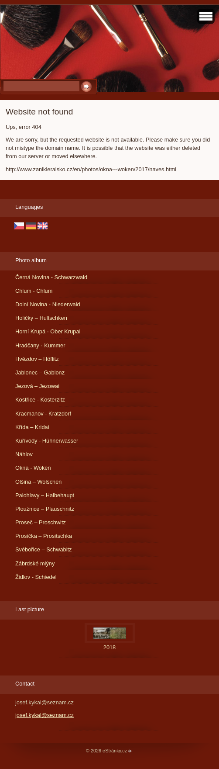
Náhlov (24, 454)
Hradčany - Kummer (40, 345)
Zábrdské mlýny (35, 563)
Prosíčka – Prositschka (43, 536)
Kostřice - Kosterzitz (40, 399)
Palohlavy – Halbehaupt (44, 495)
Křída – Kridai (32, 427)
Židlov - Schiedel (36, 577)
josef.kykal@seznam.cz (44, 715)
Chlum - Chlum (33, 291)
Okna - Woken (33, 467)
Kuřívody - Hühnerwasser (46, 440)
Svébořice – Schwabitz (43, 549)
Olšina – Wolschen (38, 481)
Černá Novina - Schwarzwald (51, 277)
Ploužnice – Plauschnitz (44, 509)
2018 (109, 647)
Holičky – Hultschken (41, 318)
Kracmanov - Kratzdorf (43, 413)
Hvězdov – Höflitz (37, 359)
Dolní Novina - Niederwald (47, 304)
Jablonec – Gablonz (40, 372)
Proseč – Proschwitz (40, 522)
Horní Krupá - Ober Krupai (47, 331)
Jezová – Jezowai (37, 386)
